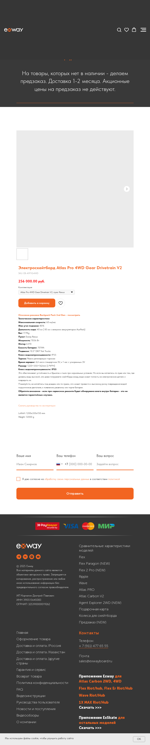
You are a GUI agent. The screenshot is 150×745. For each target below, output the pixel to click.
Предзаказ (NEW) (92, 622)
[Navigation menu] (143, 30)
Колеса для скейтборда (98, 615)
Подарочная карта (93, 609)
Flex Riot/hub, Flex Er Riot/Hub (106, 688)
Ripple (83, 576)
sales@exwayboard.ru (95, 661)
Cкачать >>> (90, 728)
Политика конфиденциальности (42, 683)
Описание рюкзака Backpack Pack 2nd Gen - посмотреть (49, 315)
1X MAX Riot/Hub (94, 702)
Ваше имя (23, 456)
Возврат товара (29, 676)
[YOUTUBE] (38, 556)
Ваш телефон (66, 456)
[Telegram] (18, 556)
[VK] (25, 556)
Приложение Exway (97, 676)
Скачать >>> (90, 707)
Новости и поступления (35, 709)
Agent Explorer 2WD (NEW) (100, 603)
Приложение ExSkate (98, 718)
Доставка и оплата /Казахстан (40, 652)
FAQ (19, 689)
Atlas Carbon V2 (91, 596)
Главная (22, 632)
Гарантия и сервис (31, 670)
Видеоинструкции (30, 696)
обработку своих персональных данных (67, 479)
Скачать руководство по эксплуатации (36, 405)
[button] (119, 29)
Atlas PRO (87, 589)
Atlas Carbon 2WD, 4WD (100, 681)
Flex (82, 557)
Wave (83, 583)
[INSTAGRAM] (31, 556)
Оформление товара (33, 639)
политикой (114, 479)
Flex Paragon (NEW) (94, 563)
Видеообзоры (27, 715)
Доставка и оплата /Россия (38, 646)
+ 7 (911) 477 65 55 (93, 646)
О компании (26, 722)
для (118, 676)
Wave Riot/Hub (92, 695)
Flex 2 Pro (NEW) (92, 570)
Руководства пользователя (38, 702)
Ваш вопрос (105, 456)
